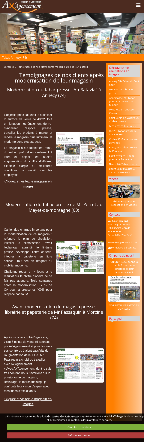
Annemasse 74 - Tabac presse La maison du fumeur (122, 101)
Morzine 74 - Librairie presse (121, 91)
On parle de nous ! (121, 255)
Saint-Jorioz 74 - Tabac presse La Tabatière (121, 157)
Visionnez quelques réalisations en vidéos (124, 203)
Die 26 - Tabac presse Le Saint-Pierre (123, 132)
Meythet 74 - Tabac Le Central (121, 111)
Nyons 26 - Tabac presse (123, 164)
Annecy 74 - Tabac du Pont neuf (124, 83)
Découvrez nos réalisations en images (119, 71)
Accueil (10, 66)
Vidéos (113, 179)
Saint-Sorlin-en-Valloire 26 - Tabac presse (124, 119)
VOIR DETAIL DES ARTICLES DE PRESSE (124, 307)
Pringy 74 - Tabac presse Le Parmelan (123, 149)
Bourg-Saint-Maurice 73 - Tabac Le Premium (123, 170)
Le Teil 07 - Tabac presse (123, 126)
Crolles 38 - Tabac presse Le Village (123, 140)
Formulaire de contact (122, 247)
